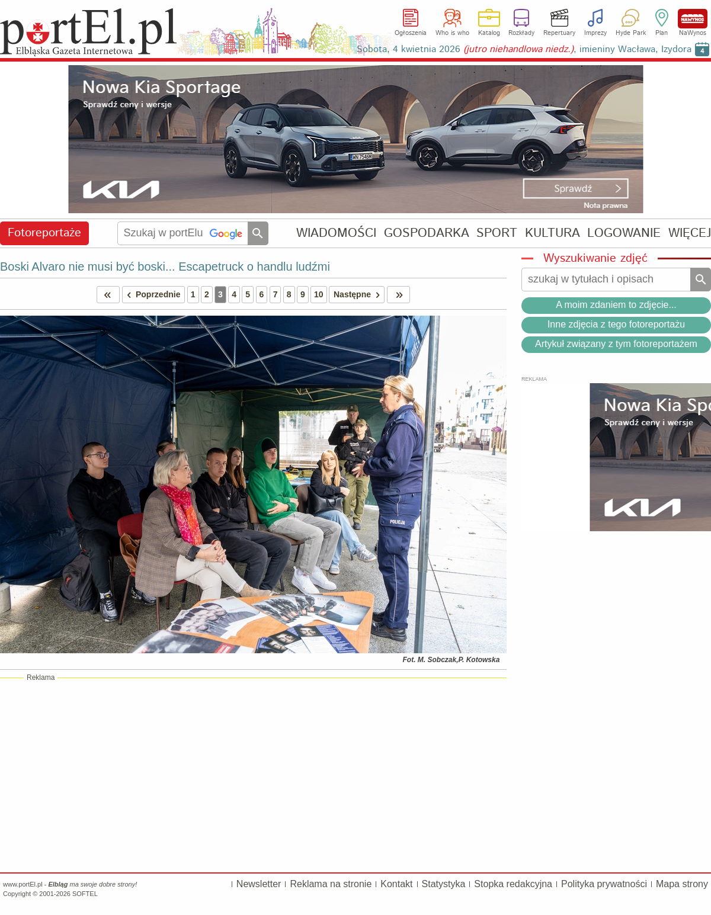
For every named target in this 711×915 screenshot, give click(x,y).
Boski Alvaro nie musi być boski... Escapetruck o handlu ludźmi (165, 266)
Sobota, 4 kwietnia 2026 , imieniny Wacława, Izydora (524, 49)
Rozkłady (521, 33)
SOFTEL (85, 893)
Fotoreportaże (44, 233)
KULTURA (552, 233)
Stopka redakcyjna (513, 884)
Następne (359, 295)
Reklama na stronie (330, 884)
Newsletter (258, 884)
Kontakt (396, 884)
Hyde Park (631, 33)
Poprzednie (152, 295)
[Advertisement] (253, 775)
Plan (661, 33)
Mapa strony (682, 884)
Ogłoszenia (411, 33)
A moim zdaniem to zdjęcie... (616, 305)
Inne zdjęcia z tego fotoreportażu (616, 324)
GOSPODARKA (426, 233)
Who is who (452, 33)
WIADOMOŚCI (336, 233)
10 (319, 294)
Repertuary (559, 33)
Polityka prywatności (604, 884)
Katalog (489, 33)
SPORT (496, 233)
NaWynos (692, 18)
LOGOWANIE (624, 233)
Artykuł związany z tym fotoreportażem (616, 344)
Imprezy (595, 33)
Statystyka (444, 884)
